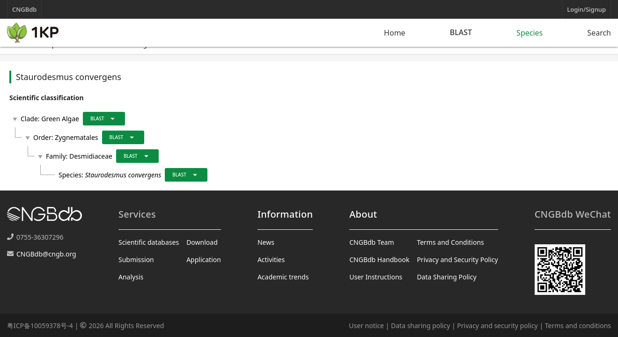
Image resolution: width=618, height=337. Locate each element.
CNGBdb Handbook (379, 259)
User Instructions (375, 276)
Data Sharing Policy (446, 276)
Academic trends (283, 276)
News (266, 242)
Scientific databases (148, 242)
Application (203, 259)
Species (529, 33)
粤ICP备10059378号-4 (40, 325)
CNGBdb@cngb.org (46, 253)
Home (394, 33)
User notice (366, 325)
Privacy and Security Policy (457, 259)
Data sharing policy (420, 325)
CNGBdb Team (371, 242)
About (363, 214)
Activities (271, 259)
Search (599, 33)
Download (202, 242)
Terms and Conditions (450, 242)
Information (285, 214)
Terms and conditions (578, 325)
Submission (136, 259)
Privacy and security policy (497, 325)
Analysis (130, 276)
